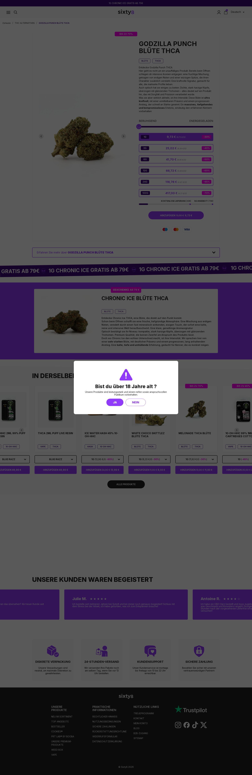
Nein (135, 402)
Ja (115, 402)
